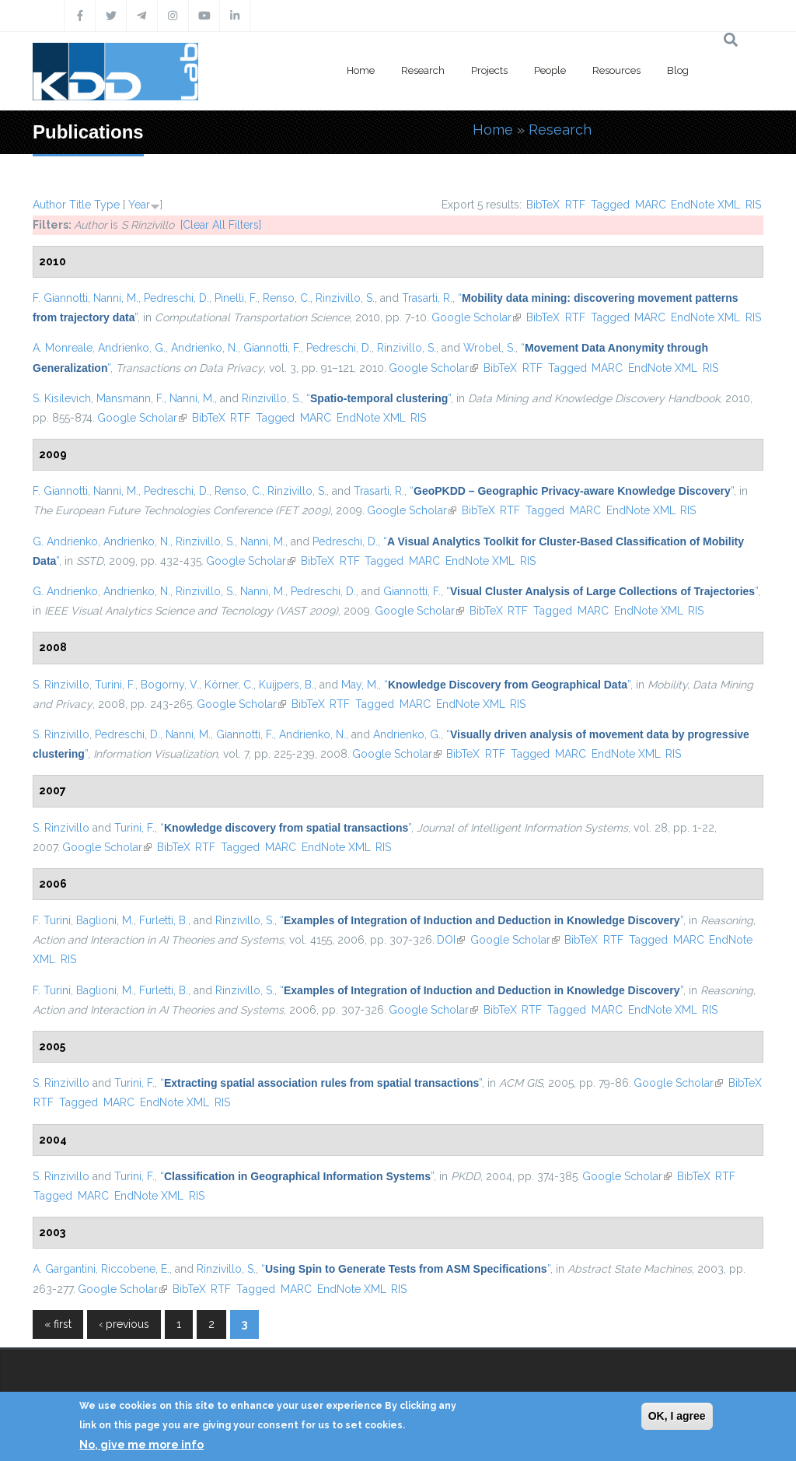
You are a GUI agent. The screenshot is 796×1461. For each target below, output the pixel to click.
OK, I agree (677, 1416)
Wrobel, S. (489, 348)
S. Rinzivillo (61, 684)
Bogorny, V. (170, 684)
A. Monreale (63, 348)
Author (49, 204)
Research (423, 70)
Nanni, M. (115, 298)
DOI (451, 940)
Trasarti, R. (427, 298)
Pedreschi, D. (176, 298)
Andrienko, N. (204, 348)
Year (139, 204)
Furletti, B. (163, 920)
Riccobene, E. (135, 1269)
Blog (678, 70)
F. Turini (52, 920)
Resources (616, 70)
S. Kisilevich (62, 398)
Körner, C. (228, 684)
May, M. (360, 684)
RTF (575, 204)
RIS (753, 204)
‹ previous (124, 1324)
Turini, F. (115, 684)
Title (80, 204)
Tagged (610, 204)
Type (107, 204)
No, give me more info (141, 1444)
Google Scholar (476, 317)
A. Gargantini (64, 1269)
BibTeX (543, 204)
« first (58, 1324)
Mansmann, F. (130, 398)
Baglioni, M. (105, 920)
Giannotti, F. (272, 348)
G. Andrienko (65, 541)
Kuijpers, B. (286, 684)
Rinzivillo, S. (345, 298)
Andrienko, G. (132, 348)
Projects (489, 70)
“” (378, 398)
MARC (650, 204)
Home (361, 70)
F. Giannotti (60, 298)
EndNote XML (705, 204)
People (550, 70)
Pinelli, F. (236, 298)
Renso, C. (286, 298)
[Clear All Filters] (220, 225)
